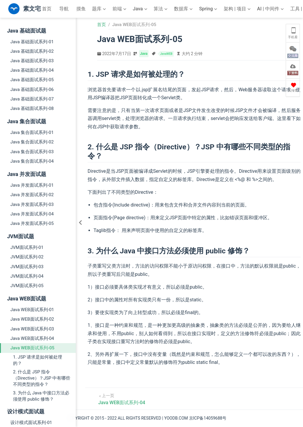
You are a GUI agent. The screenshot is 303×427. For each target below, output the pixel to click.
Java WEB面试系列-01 (32, 309)
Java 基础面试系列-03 (32, 60)
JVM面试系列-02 (26, 257)
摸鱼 (81, 9)
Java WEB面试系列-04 (32, 338)
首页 (46, 9)
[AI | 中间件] (271, 9)
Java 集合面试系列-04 (32, 161)
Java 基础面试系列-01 (32, 41)
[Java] (141, 9)
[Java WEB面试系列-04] (121, 398)
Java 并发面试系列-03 (32, 204)
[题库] (99, 9)
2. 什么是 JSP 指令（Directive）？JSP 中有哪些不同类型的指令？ (41, 378)
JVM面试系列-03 (26, 266)
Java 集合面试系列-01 (32, 132)
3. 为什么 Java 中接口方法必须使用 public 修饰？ (41, 396)
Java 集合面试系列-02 (32, 142)
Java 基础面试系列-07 (32, 99)
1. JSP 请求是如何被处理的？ (37, 360)
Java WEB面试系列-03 (32, 329)
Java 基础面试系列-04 (32, 70)
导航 (64, 9)
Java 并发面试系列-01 (32, 185)
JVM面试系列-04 (26, 276)
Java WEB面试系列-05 (32, 348)
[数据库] (184, 9)
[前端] (120, 9)
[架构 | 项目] (238, 9)
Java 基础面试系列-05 (32, 79)
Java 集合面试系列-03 (32, 151)
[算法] (161, 9)
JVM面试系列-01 (26, 247)
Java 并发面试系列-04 (32, 214)
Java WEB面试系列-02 (32, 319)
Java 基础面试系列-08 (32, 108)
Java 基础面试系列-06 (32, 89)
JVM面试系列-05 (26, 285)
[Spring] (209, 9)
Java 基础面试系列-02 (32, 51)
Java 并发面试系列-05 (32, 223)
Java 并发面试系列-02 (32, 194)
